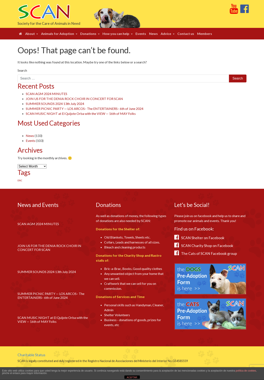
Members (204, 34)
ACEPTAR (132, 377)
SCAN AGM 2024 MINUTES (46, 94)
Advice (166, 34)
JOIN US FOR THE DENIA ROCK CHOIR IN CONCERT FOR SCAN (74, 99)
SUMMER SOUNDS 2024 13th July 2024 (55, 104)
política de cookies (246, 370)
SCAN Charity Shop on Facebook (207, 245)
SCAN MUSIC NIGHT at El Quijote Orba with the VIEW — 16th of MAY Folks (81, 113)
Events (141, 34)
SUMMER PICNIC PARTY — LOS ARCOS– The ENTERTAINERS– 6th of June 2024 (84, 108)
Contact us (185, 34)
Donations (88, 34)
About (30, 34)
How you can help (116, 34)
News (153, 34)
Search (22, 70)
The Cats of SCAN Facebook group (209, 253)
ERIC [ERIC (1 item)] (20, 180)
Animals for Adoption (58, 34)
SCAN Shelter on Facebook (202, 238)
